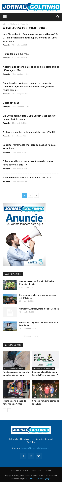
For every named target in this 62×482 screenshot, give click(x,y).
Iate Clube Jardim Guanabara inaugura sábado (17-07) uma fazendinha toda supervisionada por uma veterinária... (30, 37)
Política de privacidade (20, 470)
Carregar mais (31, 336)
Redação (6, 45)
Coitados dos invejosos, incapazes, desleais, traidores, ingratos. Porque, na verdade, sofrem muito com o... (28, 86)
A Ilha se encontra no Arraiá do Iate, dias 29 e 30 (29, 132)
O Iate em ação (11, 102)
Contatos (47, 470)
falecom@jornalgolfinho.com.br (35, 448)
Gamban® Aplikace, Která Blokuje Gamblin (39, 309)
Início (5, 24)
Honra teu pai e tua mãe (16, 53)
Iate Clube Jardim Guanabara (14, 368)
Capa (35, 397)
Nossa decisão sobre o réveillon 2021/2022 (27, 177)
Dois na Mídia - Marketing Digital (38, 478)
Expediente (36, 470)
